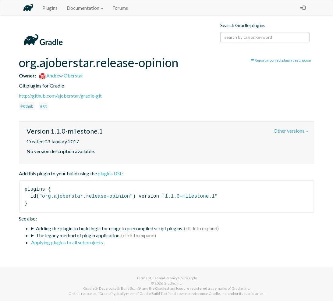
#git (43, 106)
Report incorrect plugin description (280, 60)
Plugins (50, 8)
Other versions (291, 131)
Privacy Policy (177, 278)
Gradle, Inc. (173, 283)
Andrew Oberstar (61, 75)
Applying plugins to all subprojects (67, 242)
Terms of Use (147, 278)
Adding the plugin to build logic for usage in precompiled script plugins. (109, 228)
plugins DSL (110, 173)
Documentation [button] (85, 8)
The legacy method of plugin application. (78, 235)
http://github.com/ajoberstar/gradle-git (60, 96)
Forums (120, 8)
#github (26, 106)
